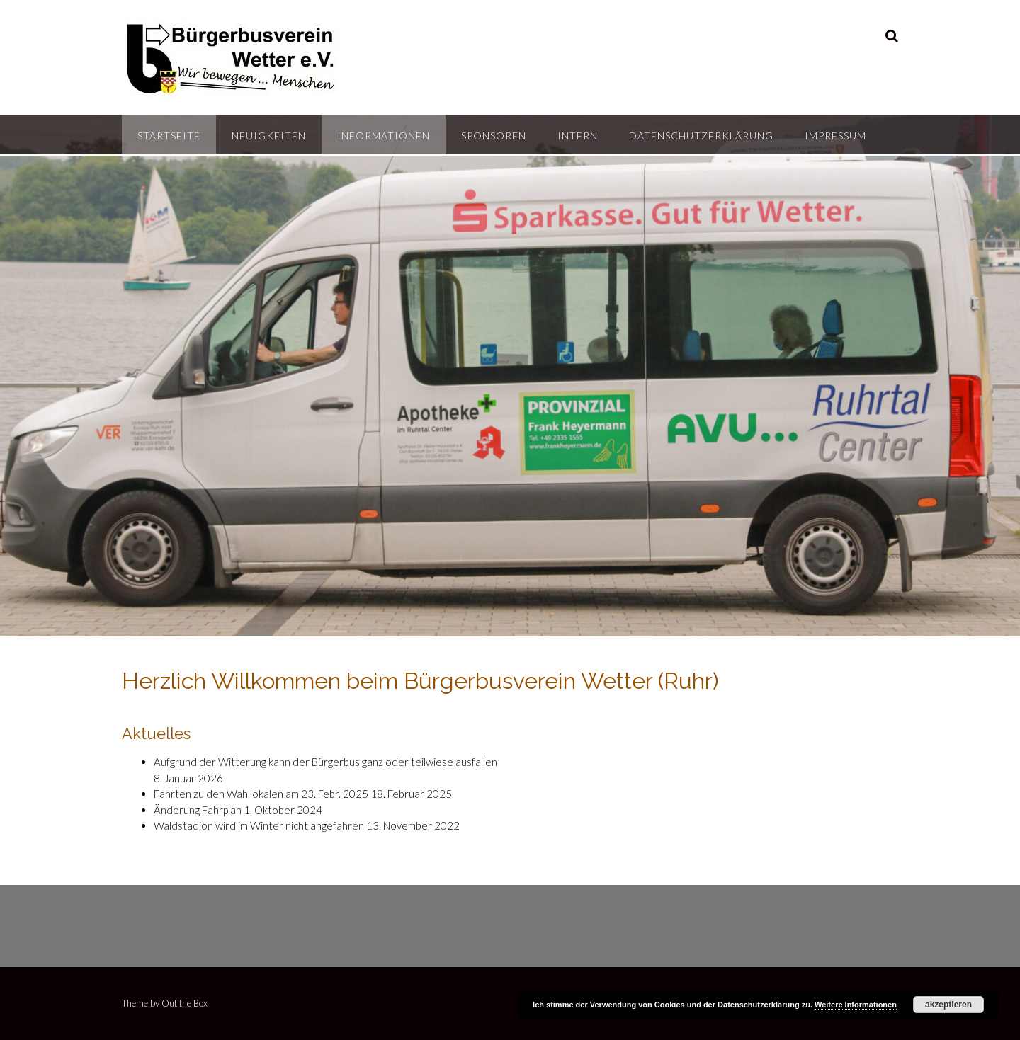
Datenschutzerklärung (701, 136)
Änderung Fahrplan (198, 810)
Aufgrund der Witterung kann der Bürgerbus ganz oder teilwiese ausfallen (325, 761)
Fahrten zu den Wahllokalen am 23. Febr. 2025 (261, 793)
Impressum (835, 136)
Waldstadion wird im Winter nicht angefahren (259, 825)
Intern (577, 136)
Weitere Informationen (856, 1004)
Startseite (168, 136)
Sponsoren (493, 136)
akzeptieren (948, 1005)
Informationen (383, 136)
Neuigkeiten (269, 136)
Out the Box (185, 1003)
